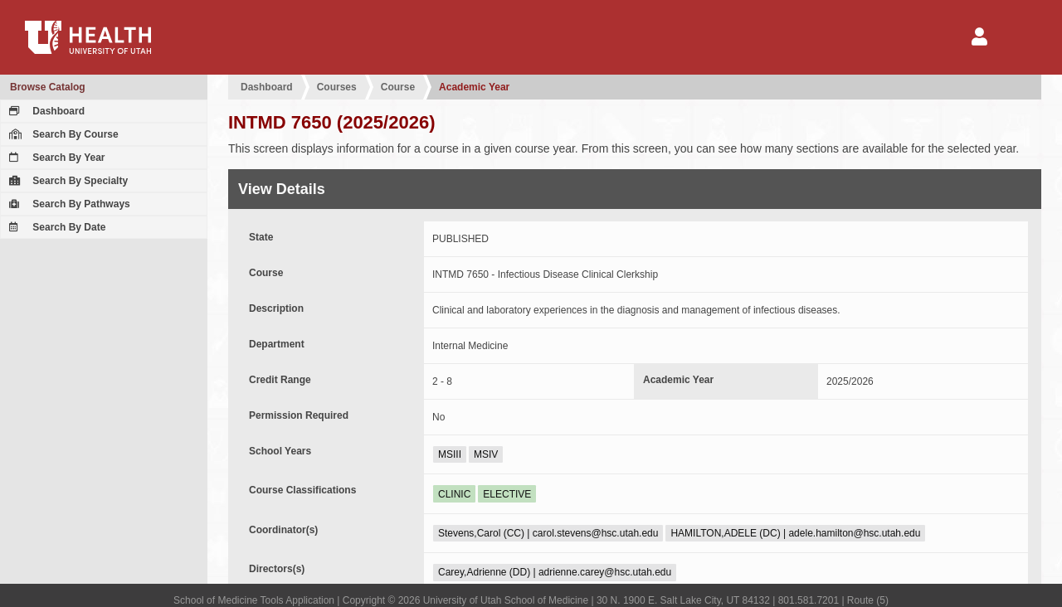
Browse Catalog (47, 87)
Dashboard (45, 111)
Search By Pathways (67, 204)
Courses (337, 87)
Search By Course (62, 134)
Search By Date (55, 227)
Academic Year (474, 87)
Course (398, 87)
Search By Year (55, 157)
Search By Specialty (66, 181)
